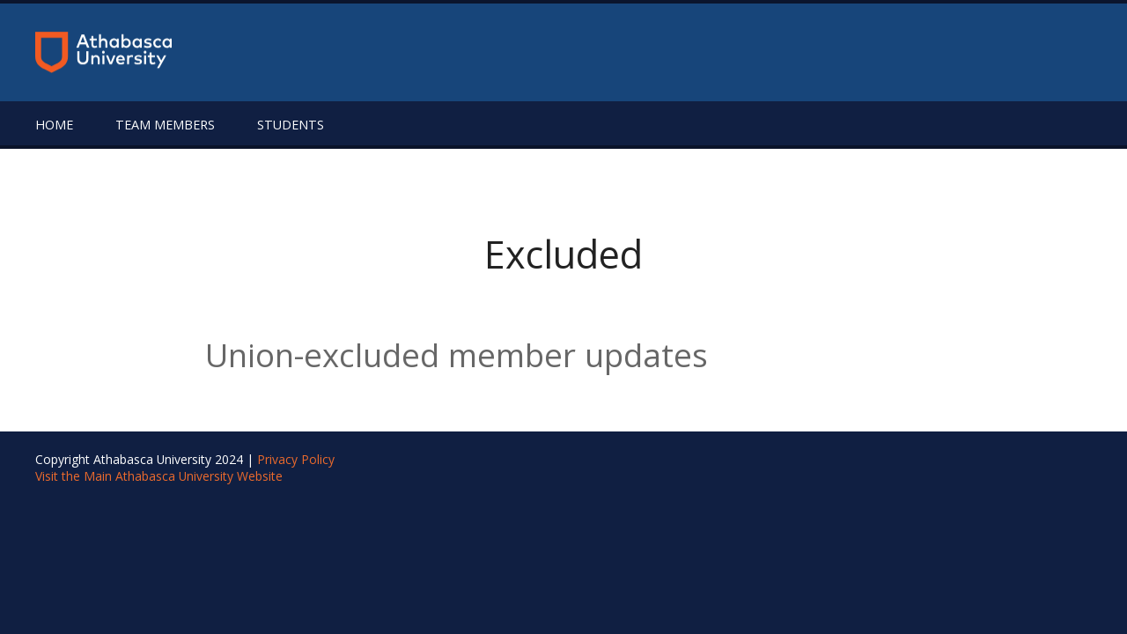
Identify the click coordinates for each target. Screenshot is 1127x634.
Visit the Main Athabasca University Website (159, 476)
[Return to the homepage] (103, 52)
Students (290, 124)
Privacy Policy (296, 459)
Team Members (165, 124)
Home (54, 124)
